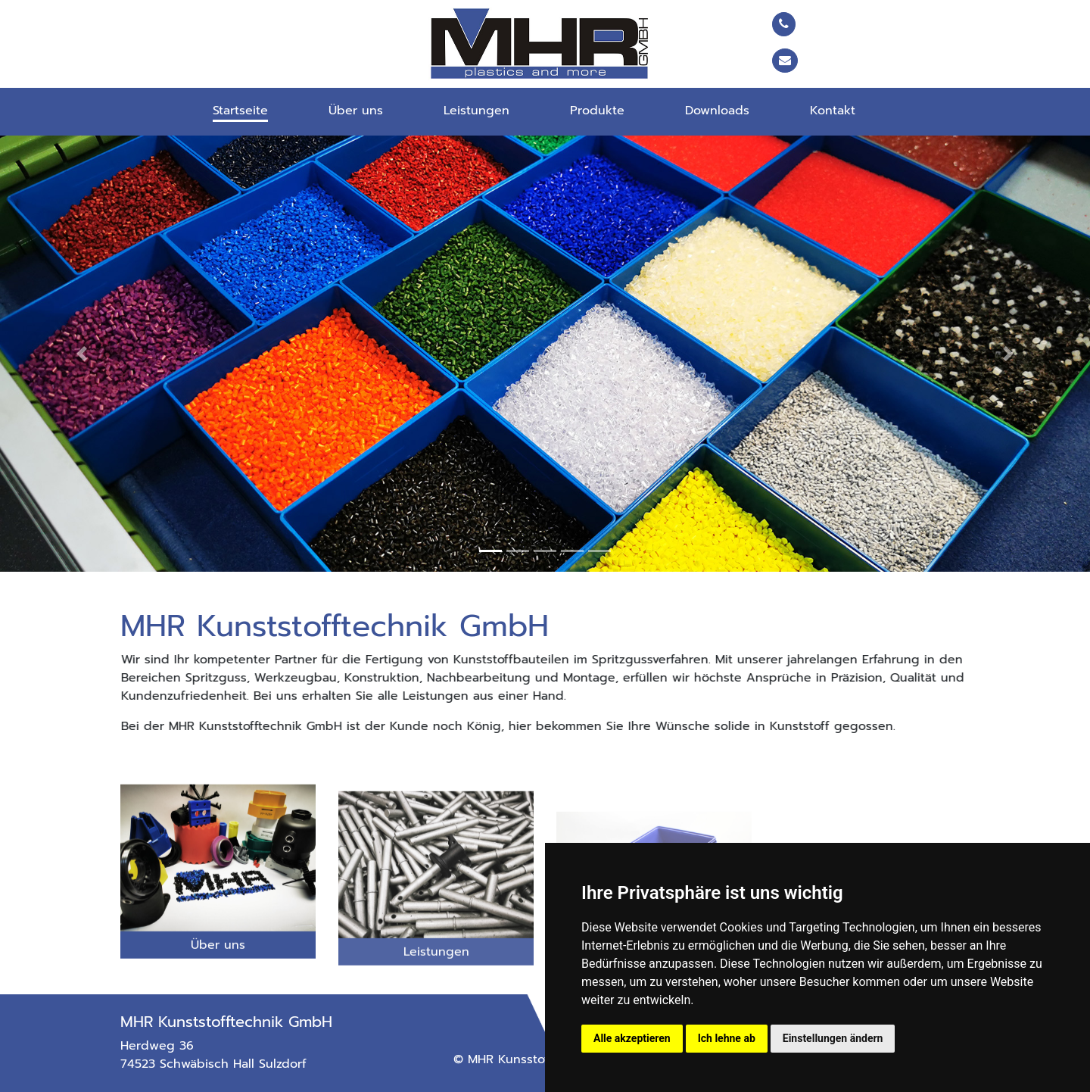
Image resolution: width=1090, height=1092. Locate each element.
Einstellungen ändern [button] (833, 1038)
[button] (82, 354)
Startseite (240, 110)
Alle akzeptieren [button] (632, 1038)
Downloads (717, 110)
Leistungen (476, 110)
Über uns (356, 110)
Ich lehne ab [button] (726, 1038)
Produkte (597, 110)
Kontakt (832, 110)
